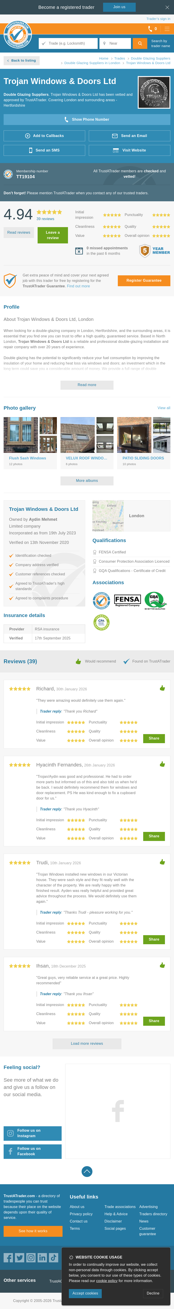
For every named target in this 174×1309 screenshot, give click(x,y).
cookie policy (107, 1281)
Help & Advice (116, 1214)
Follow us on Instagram (29, 1133)
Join (119, 7)
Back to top (87, 1171)
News (144, 1221)
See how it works (33, 1231)
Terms (75, 1228)
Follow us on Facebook (29, 1151)
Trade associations (119, 1207)
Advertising (148, 1207)
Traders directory (153, 1214)
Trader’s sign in (158, 19)
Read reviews (18, 232)
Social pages (115, 1228)
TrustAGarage (60, 1281)
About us (77, 1207)
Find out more (78, 286)
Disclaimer (113, 1221)
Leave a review (53, 235)
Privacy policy (81, 1214)
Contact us (78, 1221)
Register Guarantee (144, 280)
